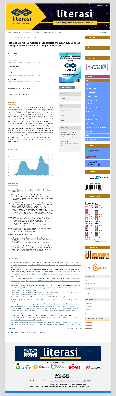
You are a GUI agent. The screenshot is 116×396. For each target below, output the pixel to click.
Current (17, 32)
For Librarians (88, 309)
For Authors (88, 306)
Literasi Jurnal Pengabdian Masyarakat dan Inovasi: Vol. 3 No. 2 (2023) (59, 324)
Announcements (50, 32)
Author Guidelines (92, 116)
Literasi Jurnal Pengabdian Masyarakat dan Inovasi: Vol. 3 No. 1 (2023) (31, 294)
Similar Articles (13, 259)
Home (10, 32)
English (87, 280)
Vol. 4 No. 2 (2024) (25, 38)
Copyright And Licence (93, 108)
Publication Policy (91, 119)
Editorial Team (91, 88)
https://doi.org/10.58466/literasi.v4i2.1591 (24, 89)
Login (106, 5)
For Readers (88, 303)
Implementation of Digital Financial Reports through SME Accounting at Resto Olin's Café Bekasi (39, 317)
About (61, 32)
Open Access (90, 123)
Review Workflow (91, 100)
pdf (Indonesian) (67, 87)
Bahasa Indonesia (90, 283)
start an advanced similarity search (26, 332)
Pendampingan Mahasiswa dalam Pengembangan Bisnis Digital (61, 292)
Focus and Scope (91, 96)
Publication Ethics (91, 104)
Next (77, 328)
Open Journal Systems (91, 314)
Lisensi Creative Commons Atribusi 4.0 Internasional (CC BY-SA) (70, 381)
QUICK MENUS (90, 76)
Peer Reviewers (91, 92)
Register (100, 5)
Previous (12, 328)
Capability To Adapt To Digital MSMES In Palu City (26, 299)
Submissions (27, 32)
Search (103, 32)
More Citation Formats (67, 148)
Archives (38, 32)
